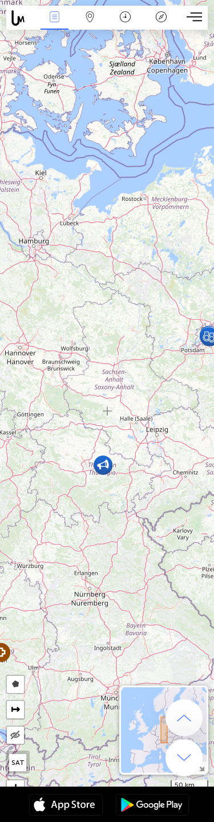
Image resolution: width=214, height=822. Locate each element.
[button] (103, 465)
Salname (125, 18)
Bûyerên (54, 18)
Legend (161, 18)
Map (90, 18)
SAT (18, 763)
